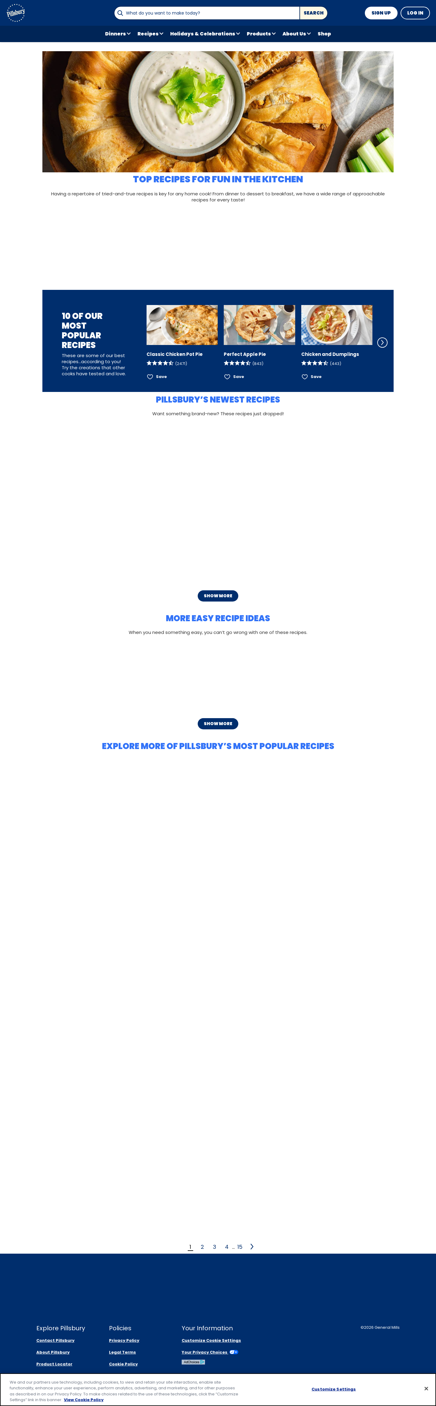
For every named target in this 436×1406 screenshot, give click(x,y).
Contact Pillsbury (55, 1340)
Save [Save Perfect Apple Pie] (238, 377)
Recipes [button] (148, 33)
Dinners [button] (115, 33)
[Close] (426, 1392)
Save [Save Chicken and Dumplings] (316, 377)
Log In (415, 13)
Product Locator (54, 1364)
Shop (324, 33)
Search (314, 13)
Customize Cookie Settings (211, 1340)
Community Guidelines (134, 1376)
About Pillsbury (53, 1352)
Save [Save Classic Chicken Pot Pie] (161, 377)
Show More (218, 596)
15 (240, 1247)
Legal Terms (122, 1352)
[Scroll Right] (382, 342)
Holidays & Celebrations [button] (202, 33)
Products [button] (259, 33)
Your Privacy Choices (210, 1352)
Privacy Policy (124, 1340)
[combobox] (207, 13)
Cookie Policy (123, 1364)
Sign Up (381, 13)
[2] (252, 1246)
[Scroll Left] (138, 342)
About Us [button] (294, 33)
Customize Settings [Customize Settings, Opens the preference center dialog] (334, 1393)
